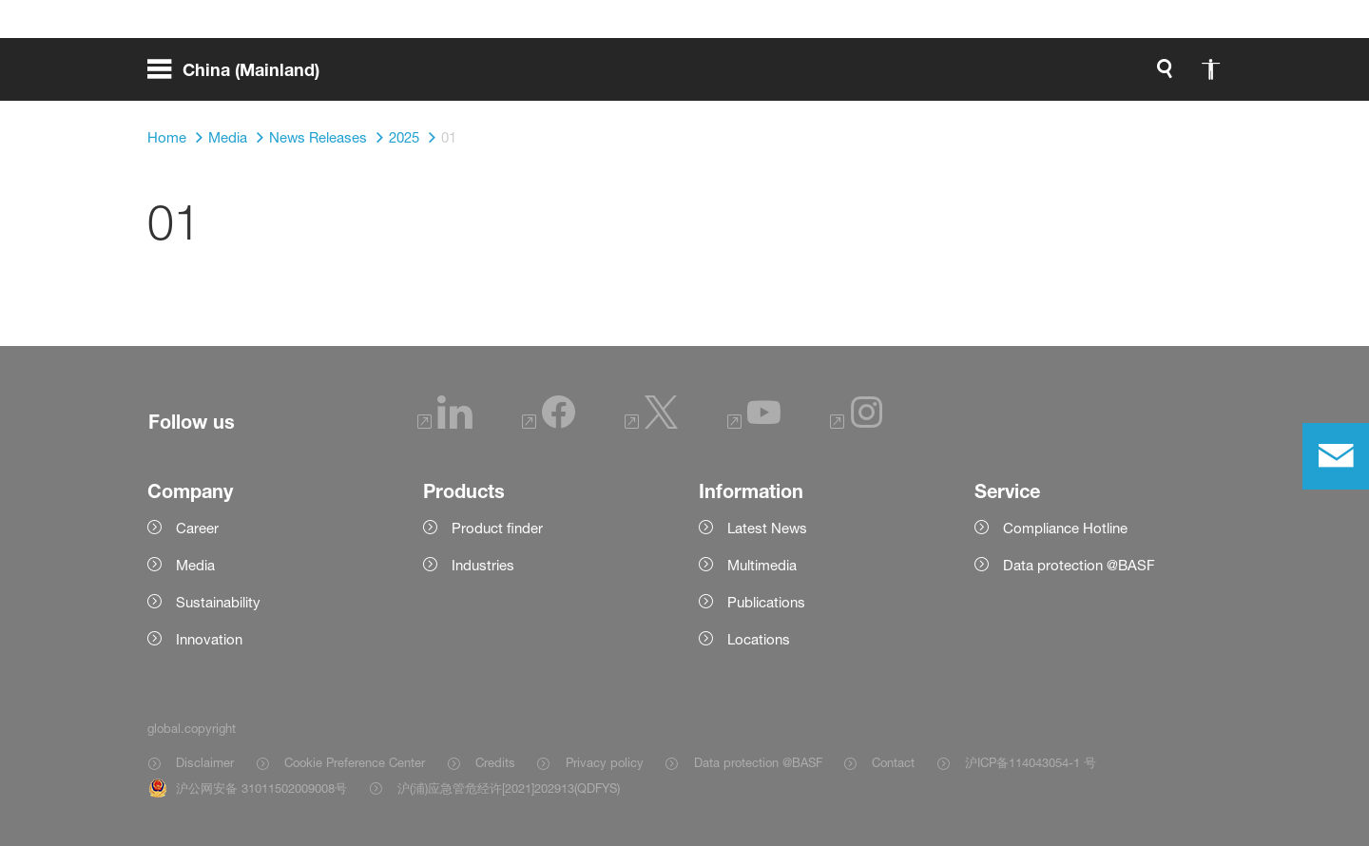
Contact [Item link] (893, 762)
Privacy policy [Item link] (605, 762)
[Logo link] (1146, 76)
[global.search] (965, 76)
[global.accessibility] (1010, 76)
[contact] (1335, 456)
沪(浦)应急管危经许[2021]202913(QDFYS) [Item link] (508, 788)
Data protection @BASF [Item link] (758, 762)
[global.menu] (241, 76)
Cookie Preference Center (354, 762)
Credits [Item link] (495, 762)
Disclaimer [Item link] (205, 762)
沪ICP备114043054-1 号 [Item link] (1030, 762)
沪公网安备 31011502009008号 (261, 788)
